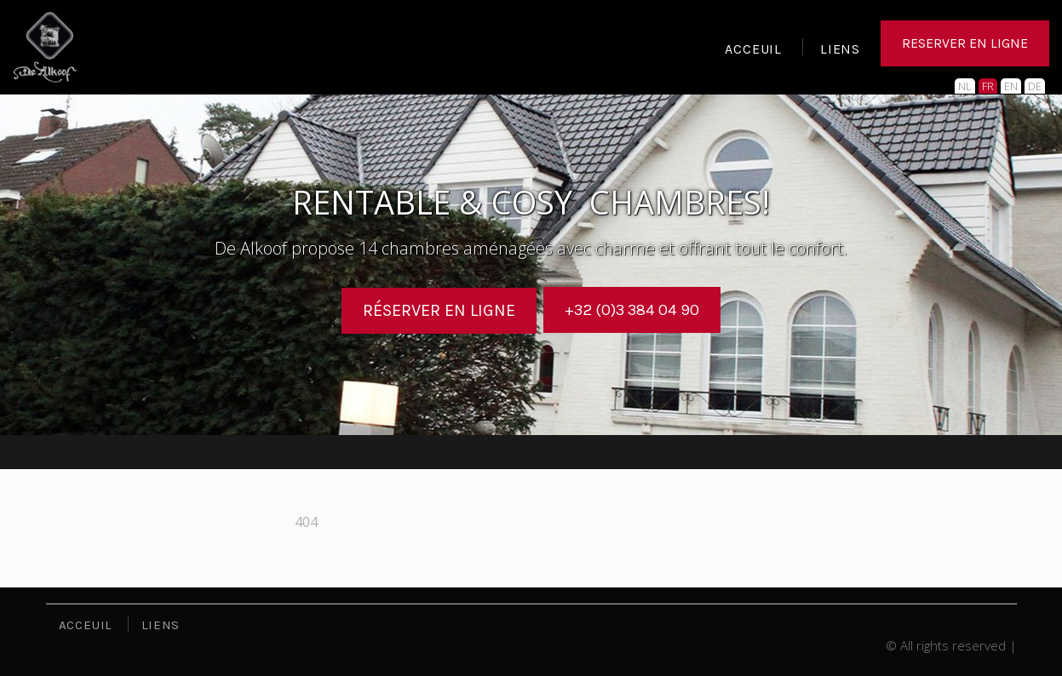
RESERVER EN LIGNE (965, 46)
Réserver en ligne (432, 309)
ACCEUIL (753, 51)
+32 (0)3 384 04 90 (632, 309)
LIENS (840, 51)
